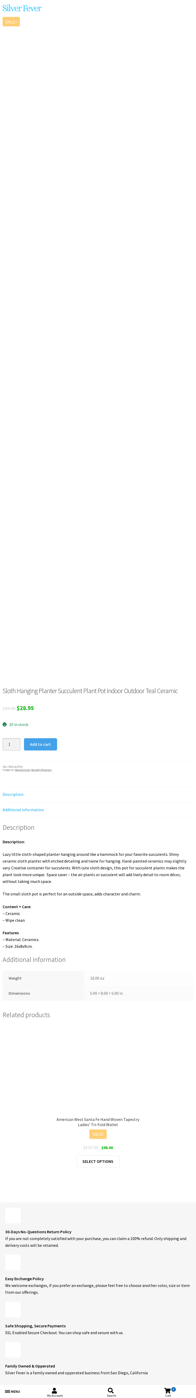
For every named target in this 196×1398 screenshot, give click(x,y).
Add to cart (40, 744)
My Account (55, 1395)
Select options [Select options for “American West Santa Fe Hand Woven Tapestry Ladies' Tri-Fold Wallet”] (97, 1161)
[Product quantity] (11, 744)
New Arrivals (22, 770)
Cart (170, 1392)
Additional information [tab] (23, 809)
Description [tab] (13, 794)
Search (111, 1395)
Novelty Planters (41, 770)
